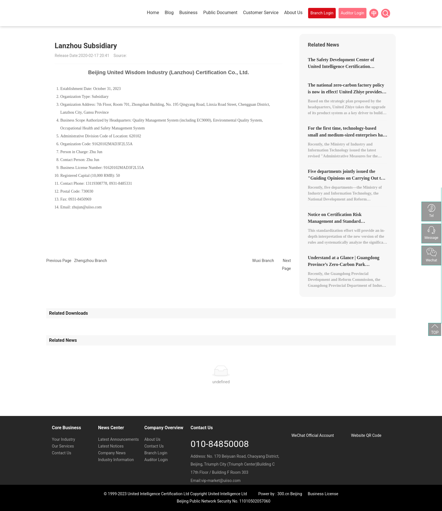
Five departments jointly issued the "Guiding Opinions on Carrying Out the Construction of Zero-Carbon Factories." (347, 178)
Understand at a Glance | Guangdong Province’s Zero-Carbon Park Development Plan (343, 264)
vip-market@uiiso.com (220, 480)
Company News (112, 453)
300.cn (283, 494)
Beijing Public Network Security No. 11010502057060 (223, 501)
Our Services (63, 446)
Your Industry (63, 439)
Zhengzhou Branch (90, 260)
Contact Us (61, 453)
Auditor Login (156, 459)
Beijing (296, 494)
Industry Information (116, 459)
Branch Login (155, 453)
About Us (152, 439)
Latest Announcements (118, 439)
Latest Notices (110, 446)
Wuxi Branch (263, 260)
